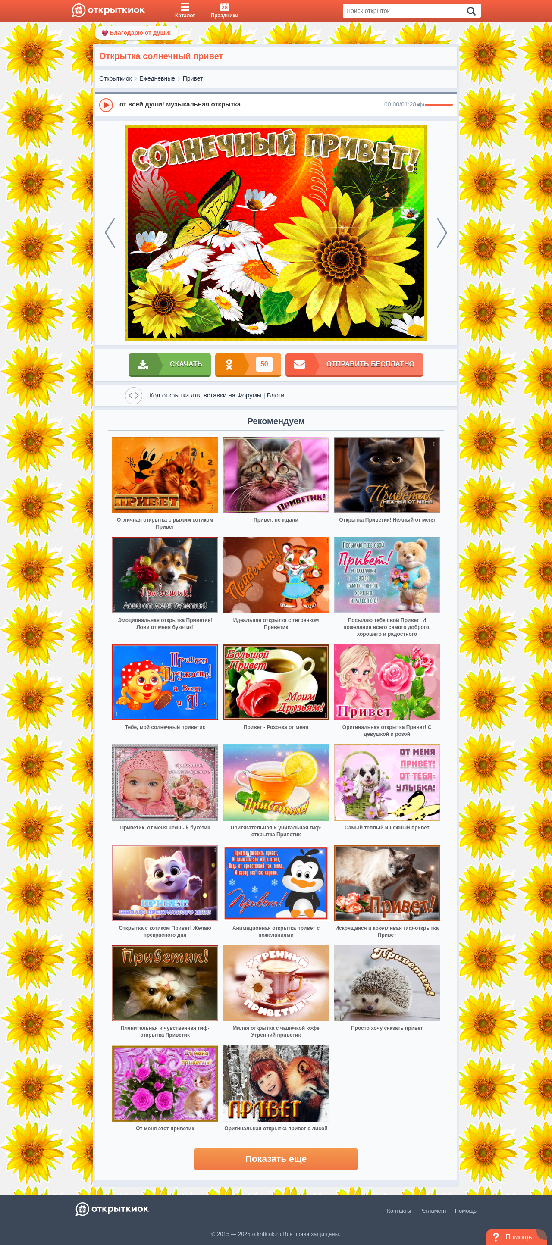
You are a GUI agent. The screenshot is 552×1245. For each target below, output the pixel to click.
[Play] (106, 105)
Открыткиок (115, 78)
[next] (442, 233)
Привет (193, 78)
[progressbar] (439, 105)
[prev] (110, 233)
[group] (276, 104)
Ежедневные (157, 78)
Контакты (399, 1210)
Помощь (466, 1210)
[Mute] (420, 105)
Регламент (433, 1210)
